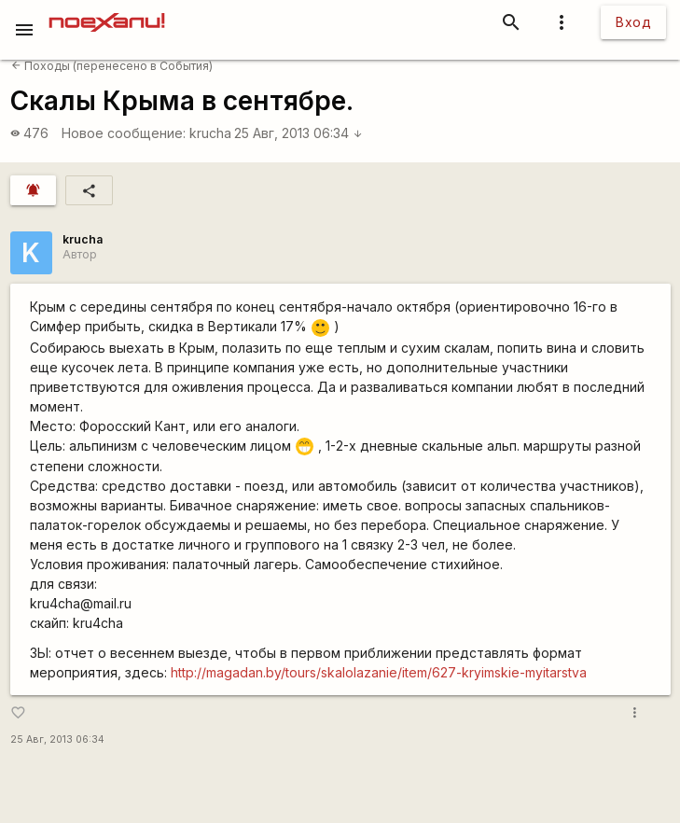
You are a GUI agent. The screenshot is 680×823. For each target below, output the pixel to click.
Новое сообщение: (124, 133)
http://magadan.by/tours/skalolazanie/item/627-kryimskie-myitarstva (379, 672)
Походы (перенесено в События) (112, 66)
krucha (210, 133)
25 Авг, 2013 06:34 (298, 133)
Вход (633, 22)
